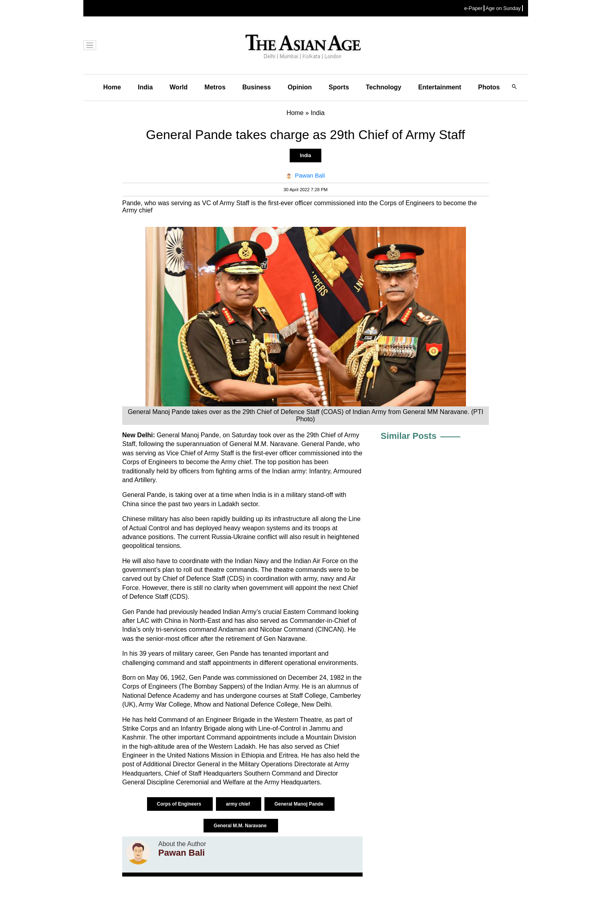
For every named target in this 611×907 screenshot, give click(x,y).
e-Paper (473, 8)
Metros (214, 87)
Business (256, 87)
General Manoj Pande (299, 804)
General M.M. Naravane (241, 825)
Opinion (300, 87)
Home (112, 87)
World (178, 87)
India (145, 87)
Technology (383, 87)
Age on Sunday (503, 8)
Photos (489, 87)
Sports (339, 87)
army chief (238, 804)
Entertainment (440, 87)
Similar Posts (408, 436)
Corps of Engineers (180, 804)
